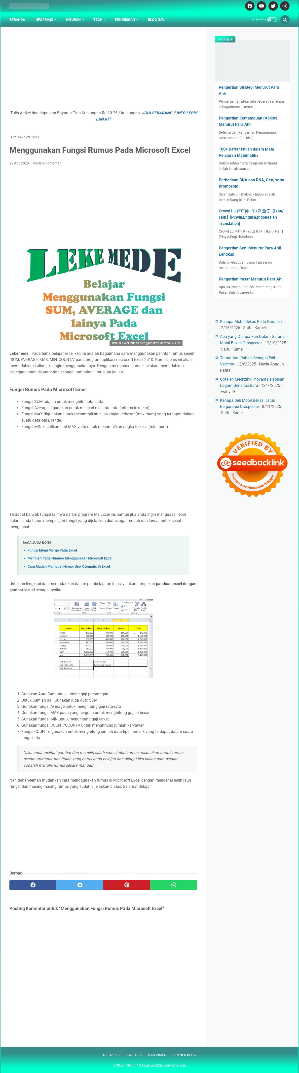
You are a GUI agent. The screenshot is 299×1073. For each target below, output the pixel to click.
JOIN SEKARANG (157, 113)
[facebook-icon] (249, 5)
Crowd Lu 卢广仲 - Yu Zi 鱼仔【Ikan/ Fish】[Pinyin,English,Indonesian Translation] (251, 217)
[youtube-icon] (261, 5)
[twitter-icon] (272, 5)
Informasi (44, 20)
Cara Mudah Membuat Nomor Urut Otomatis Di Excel (69, 566)
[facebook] (32, 885)
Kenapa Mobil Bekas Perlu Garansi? (251, 321)
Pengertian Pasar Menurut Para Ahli (251, 279)
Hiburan (73, 20)
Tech (97, 20)
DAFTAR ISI (111, 1055)
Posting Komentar (47, 163)
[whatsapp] (173, 885)
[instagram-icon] (284, 5)
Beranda (17, 20)
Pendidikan (125, 20)
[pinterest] (126, 885)
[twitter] (79, 885)
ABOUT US (133, 1055)
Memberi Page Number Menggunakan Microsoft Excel (70, 558)
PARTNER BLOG (183, 1055)
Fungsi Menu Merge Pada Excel (52, 550)
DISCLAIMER (156, 1055)
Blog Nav (156, 20)
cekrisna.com (175, 1065)
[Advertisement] (103, 71)
